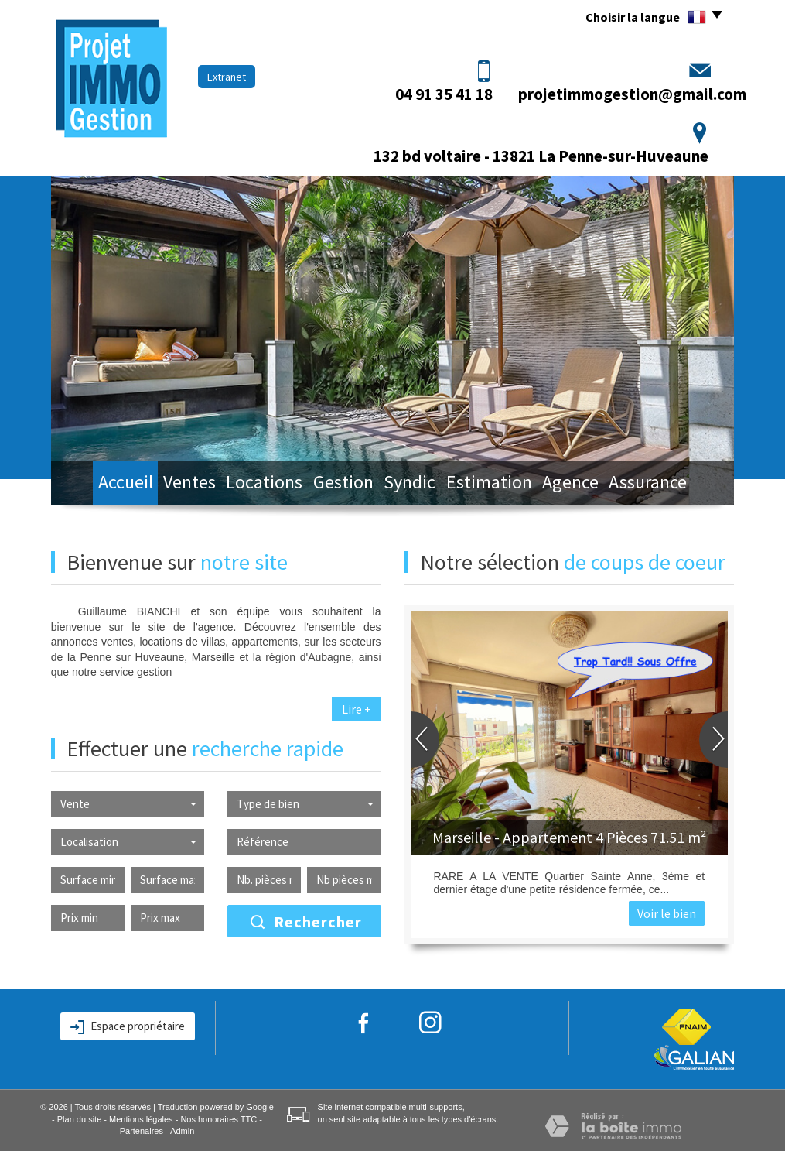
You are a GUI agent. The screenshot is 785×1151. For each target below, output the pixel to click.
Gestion (343, 484)
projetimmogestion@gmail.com (632, 94)
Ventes (175, 484)
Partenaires (141, 1131)
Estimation (504, 484)
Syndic (418, 484)
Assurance (676, 484)
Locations (258, 484)
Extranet (226, 77)
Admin (182, 1131)
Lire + (356, 709)
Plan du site (79, 1119)
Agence (592, 484)
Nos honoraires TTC (218, 1119)
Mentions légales (141, 1119)
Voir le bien (666, 913)
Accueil (100, 484)
